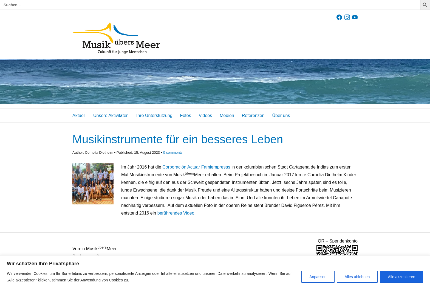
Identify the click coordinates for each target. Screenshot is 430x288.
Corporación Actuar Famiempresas (196, 167)
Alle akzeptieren (401, 277)
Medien (227, 115)
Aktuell (79, 115)
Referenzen (253, 115)
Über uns (281, 115)
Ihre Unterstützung (154, 115)
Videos (205, 115)
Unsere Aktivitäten (111, 115)
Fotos (185, 115)
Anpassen (317, 277)
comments (173, 152)
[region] (215, 271)
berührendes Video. (176, 213)
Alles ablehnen (357, 277)
